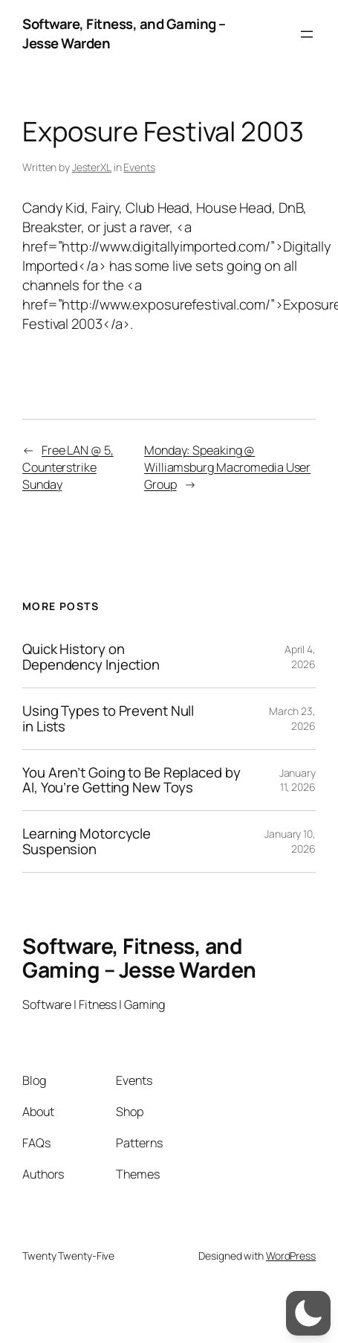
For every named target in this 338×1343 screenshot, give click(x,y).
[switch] (308, 1313)
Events (139, 167)
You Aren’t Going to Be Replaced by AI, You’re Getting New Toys (131, 780)
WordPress (291, 1256)
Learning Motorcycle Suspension (86, 841)
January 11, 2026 (297, 780)
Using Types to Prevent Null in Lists (108, 718)
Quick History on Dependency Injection (91, 657)
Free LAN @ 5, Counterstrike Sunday (68, 467)
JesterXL (91, 167)
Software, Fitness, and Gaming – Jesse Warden (124, 33)
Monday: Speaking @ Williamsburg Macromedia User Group (227, 467)
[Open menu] (307, 34)
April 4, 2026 (300, 656)
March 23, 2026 (292, 718)
